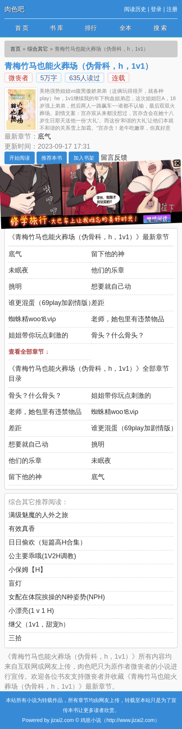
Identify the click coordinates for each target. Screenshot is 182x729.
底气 (44, 136)
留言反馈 (114, 157)
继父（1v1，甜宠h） (38, 624)
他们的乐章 (107, 270)
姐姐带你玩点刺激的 (38, 335)
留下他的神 (107, 254)
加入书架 (83, 158)
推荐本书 (51, 158)
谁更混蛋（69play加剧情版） (51, 302)
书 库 (56, 28)
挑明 (15, 286)
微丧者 (18, 78)
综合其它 (37, 49)
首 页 (21, 28)
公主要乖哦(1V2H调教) (42, 556)
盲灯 (15, 583)
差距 (97, 302)
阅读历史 (135, 9)
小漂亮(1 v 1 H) (31, 610)
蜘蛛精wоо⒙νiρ (32, 319)
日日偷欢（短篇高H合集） (47, 542)
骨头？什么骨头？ (117, 335)
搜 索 (160, 28)
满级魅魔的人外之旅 (38, 515)
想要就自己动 (111, 286)
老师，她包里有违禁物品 (127, 319)
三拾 (15, 638)
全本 (125, 28)
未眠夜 (18, 270)
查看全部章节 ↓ (28, 352)
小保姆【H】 (27, 569)
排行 (91, 28)
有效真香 (21, 528)
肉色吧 (14, 9)
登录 (156, 9)
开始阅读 (19, 158)
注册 (172, 9)
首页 (15, 49)
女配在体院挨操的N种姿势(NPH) (56, 597)
